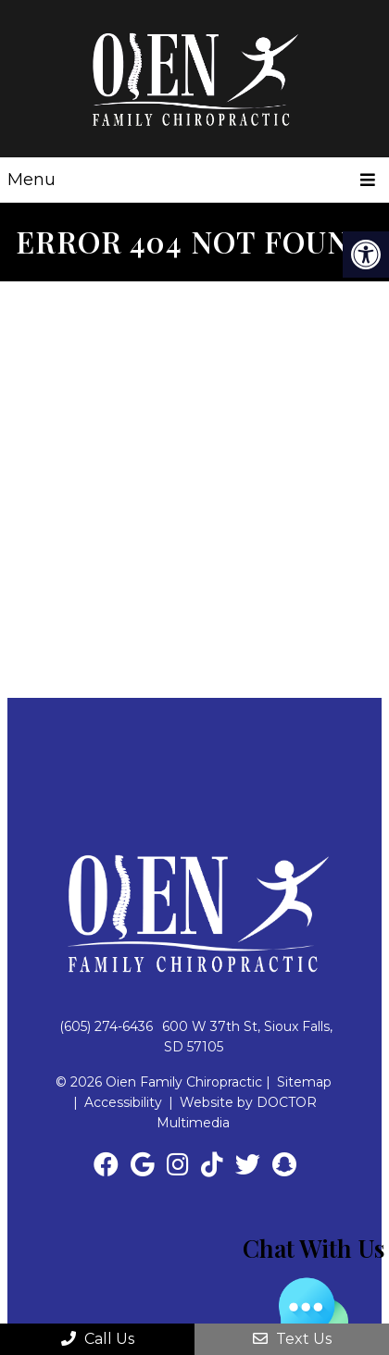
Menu (31, 179)
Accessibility (123, 1102)
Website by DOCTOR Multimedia (237, 1112)
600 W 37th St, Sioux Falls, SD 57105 (247, 1036)
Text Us (292, 1339)
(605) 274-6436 (106, 1026)
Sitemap (304, 1082)
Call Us (97, 1339)
